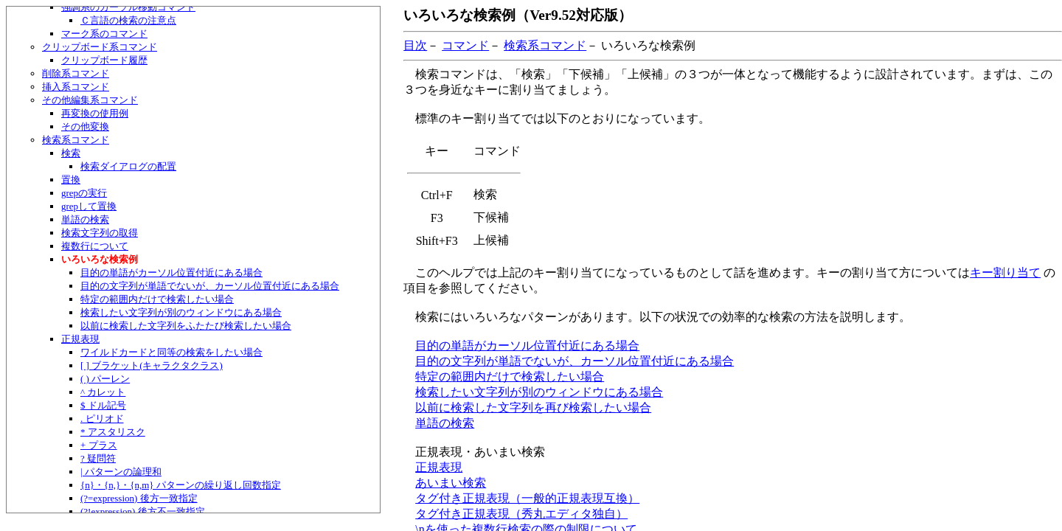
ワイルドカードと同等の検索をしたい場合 (171, 352)
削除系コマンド (75, 73)
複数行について (94, 245)
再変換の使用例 (94, 113)
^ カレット (102, 392)
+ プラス (98, 445)
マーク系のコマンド (104, 33)
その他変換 (85, 126)
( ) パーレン (105, 378)
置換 (70, 179)
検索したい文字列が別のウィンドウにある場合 (181, 312)
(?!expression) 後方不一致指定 (142, 511)
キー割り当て (1005, 272)
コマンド (465, 45)
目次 (415, 45)
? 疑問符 (98, 458)
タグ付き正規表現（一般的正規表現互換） (527, 498)
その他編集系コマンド (90, 99)
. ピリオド (102, 418)
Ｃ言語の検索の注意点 (128, 20)
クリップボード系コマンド (99, 46)
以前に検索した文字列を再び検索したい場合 (533, 407)
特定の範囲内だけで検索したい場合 (157, 299)
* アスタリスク (112, 431)
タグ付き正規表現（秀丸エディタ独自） (521, 513)
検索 (70, 153)
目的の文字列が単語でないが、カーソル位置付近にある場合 (209, 285)
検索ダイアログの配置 (128, 166)
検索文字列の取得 (99, 232)
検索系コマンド (75, 139)
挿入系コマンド (75, 86)
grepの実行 (84, 192)
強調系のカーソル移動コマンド (128, 7)
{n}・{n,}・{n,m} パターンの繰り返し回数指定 (180, 484)
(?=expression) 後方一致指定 (139, 498)
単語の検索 (85, 219)
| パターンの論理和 (121, 471)
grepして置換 (89, 206)
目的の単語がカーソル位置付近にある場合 (171, 272)
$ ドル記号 (103, 405)
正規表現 (80, 338)
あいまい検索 (450, 482)
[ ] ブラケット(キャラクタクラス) (151, 365)
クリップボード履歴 (104, 60)
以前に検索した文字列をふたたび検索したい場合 (185, 325)
